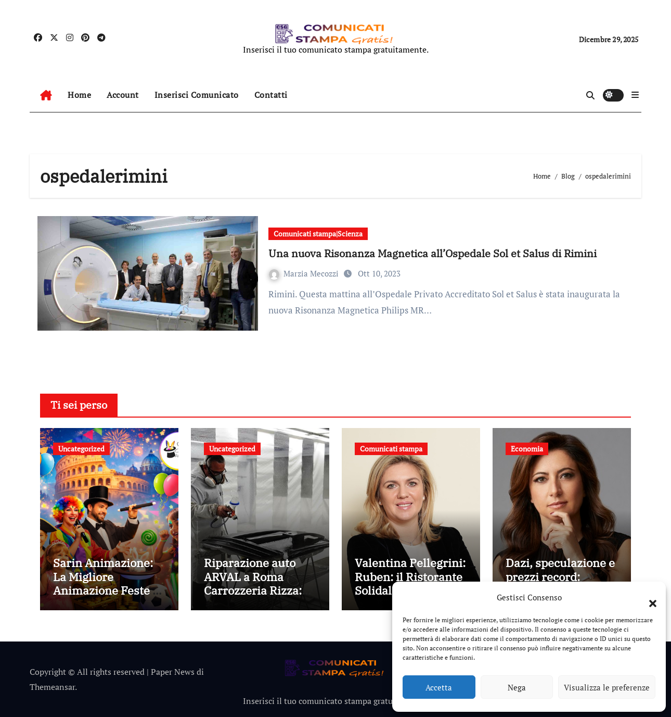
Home (79, 94)
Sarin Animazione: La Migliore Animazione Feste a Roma (106, 583)
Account (123, 94)
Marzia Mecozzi (305, 273)
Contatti (271, 94)
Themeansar (52, 687)
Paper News (173, 671)
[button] (647, 597)
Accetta (438, 687)
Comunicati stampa (391, 449)
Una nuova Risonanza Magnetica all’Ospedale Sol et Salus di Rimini (432, 253)
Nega (517, 687)
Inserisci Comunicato (196, 94)
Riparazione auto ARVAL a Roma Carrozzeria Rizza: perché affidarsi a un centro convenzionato (260, 597)
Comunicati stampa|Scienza (318, 233)
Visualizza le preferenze (607, 687)
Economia (527, 449)
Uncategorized (81, 449)
